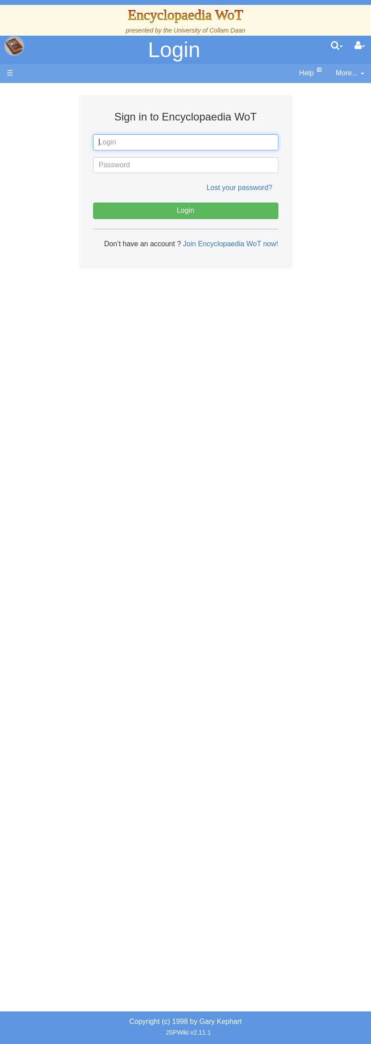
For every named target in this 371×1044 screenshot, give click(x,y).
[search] (337, 46)
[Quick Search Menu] (337, 46)
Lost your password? (240, 187)
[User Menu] (360, 46)
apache (14, 46)
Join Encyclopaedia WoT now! (229, 244)
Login (174, 50)
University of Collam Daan (209, 30)
